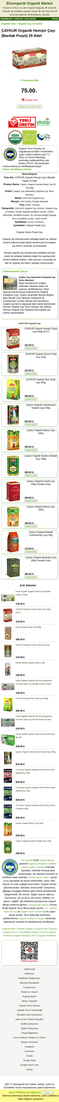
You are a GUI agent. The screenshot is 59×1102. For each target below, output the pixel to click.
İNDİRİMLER (6, 19)
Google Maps (29, 1060)
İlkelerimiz (29, 973)
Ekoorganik (27, 860)
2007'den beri (47, 11)
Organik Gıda (8, 24)
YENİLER (18, 19)
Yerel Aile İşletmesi (18, 14)
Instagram (29, 1046)
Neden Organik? (26, 928)
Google (29, 1056)
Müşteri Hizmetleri (29, 1042)
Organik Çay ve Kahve (30, 24)
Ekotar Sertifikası (36, 222)
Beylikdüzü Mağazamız (29, 978)
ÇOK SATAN (30, 19)
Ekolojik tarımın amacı (38, 877)
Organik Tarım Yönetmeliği (33, 911)
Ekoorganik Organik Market (29, 3)
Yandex (29, 1069)
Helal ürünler (41, 218)
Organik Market (46, 860)
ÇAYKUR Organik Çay (33, 198)
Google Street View (29, 1065)
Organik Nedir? (9, 928)
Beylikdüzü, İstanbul (39, 14)
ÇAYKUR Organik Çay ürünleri (29, 208)
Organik (40, 867)
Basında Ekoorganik (29, 983)
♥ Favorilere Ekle (29, 80)
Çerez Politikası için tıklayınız (24, 1092)
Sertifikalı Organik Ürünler (26, 11)
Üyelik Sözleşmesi (29, 1028)
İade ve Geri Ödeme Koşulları (29, 1019)
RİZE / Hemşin (33, 205)
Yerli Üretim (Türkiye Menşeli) (34, 201)
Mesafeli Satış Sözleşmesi (29, 1014)
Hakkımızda (29, 969)
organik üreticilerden (38, 863)
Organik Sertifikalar (47, 935)
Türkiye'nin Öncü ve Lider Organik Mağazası (24, 8)
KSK (34, 935)
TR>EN (55, 19)
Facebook (29, 1051)
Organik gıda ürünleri (38, 905)
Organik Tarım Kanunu (46, 928)
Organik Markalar (21, 935)
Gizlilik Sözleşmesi (29, 1024)
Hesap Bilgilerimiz (29, 1033)
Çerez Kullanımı (21, 1037)
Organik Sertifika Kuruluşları (32, 918)
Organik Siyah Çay (29, 225)
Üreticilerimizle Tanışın (15, 271)
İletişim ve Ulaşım (29, 992)
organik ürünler (28, 867)
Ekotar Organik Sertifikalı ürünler (31, 211)
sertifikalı (52, 863)
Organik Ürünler (38, 932)
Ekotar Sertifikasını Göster (17, 169)
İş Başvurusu (29, 987)
